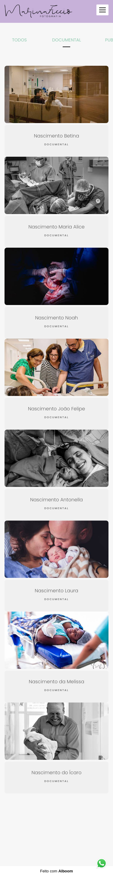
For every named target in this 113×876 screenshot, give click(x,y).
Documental (66, 40)
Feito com (56, 871)
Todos (19, 40)
